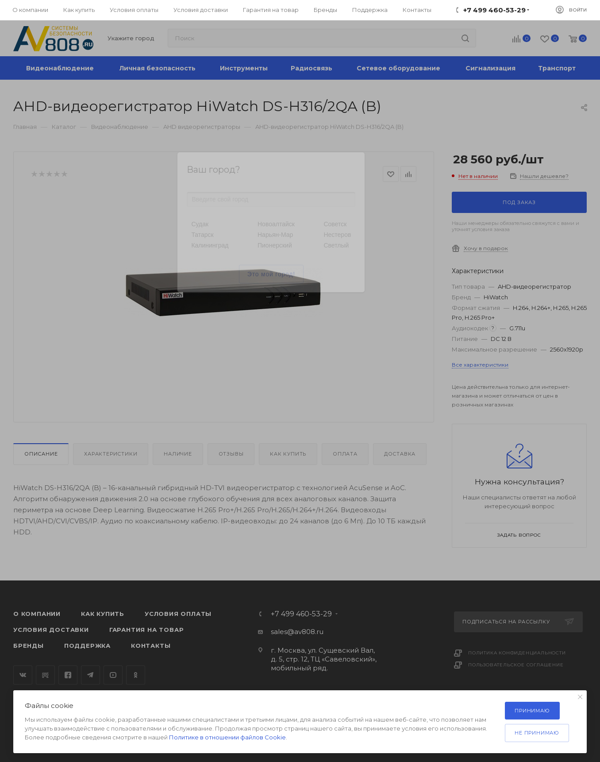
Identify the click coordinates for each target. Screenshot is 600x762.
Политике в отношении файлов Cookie (227, 737)
